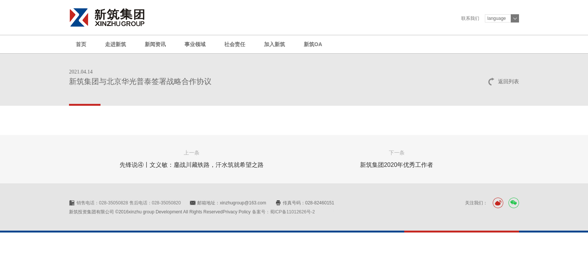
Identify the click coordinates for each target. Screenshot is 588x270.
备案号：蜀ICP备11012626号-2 (283, 211)
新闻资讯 (155, 44)
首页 (81, 44)
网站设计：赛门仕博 (346, 211)
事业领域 (195, 44)
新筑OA (313, 44)
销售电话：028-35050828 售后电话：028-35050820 (128, 203)
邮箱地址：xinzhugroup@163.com (231, 203)
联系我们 (470, 18)
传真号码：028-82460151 (308, 203)
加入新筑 (274, 44)
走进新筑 (115, 44)
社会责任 (234, 44)
